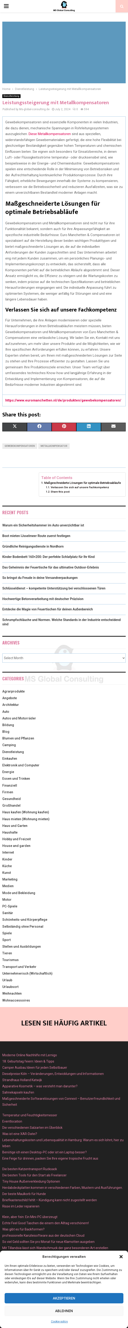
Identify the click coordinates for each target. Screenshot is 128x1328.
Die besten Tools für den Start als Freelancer (34, 1175)
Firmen (7, 792)
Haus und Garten (14, 826)
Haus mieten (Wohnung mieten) (26, 819)
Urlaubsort (10, 987)
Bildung (8, 725)
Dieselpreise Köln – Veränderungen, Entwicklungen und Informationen (53, 1074)
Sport (6, 940)
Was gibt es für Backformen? (23, 1229)
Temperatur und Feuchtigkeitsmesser (29, 1115)
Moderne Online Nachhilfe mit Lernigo (29, 1055)
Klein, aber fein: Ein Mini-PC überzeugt (29, 1217)
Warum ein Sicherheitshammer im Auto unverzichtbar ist (43, 525)
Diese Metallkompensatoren (50, 134)
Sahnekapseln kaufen (18, 1092)
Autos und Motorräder (19, 718)
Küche (7, 866)
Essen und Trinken (16, 778)
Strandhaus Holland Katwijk (22, 1080)
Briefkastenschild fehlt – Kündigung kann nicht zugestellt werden (49, 1200)
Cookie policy (59, 1321)
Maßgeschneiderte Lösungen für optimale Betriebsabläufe (82, 483)
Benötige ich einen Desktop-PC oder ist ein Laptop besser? (44, 1152)
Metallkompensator (54, 446)
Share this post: (60, 491)
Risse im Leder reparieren (20, 1206)
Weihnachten (12, 993)
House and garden (16, 846)
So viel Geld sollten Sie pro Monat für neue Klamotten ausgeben (48, 1242)
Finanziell (9, 785)
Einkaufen (9, 758)
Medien (8, 886)
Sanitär (7, 913)
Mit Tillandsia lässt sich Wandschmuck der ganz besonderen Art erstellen (55, 1248)
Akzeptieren (64, 1298)
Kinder (7, 859)
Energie (8, 772)
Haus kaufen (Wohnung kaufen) (25, 812)
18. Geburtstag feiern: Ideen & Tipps (28, 1061)
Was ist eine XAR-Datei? (19, 1134)
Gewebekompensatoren (20, 446)
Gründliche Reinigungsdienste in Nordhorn (33, 546)
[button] (121, 1256)
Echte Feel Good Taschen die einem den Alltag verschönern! (45, 1223)
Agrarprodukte (13, 691)
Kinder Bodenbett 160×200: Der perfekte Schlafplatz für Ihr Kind (48, 557)
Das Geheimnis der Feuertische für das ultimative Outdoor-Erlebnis (50, 567)
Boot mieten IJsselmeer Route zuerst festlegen (36, 536)
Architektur (10, 705)
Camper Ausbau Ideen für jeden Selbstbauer (34, 1067)
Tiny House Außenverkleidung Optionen (31, 1181)
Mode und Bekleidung (18, 893)
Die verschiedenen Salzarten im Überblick (32, 1127)
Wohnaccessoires (16, 1000)
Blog (5, 731)
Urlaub (7, 980)
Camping (9, 745)
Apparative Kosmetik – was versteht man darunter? (39, 1086)
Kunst (6, 873)
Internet (8, 852)
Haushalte (10, 832)
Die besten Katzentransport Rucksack (29, 1169)
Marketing (10, 879)
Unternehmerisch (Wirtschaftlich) (27, 973)
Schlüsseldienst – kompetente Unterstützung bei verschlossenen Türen (53, 588)
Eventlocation (12, 1121)
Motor (7, 899)
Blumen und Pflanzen (18, 738)
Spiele (7, 933)
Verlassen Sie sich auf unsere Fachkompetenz (80, 487)
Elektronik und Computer (20, 765)
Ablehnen (64, 1311)
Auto (5, 711)
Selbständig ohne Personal (22, 926)
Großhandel (11, 805)
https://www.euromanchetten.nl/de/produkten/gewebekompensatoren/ (63, 400)
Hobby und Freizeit (16, 839)
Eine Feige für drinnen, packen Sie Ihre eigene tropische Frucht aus (50, 1158)
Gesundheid (11, 799)
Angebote (9, 698)
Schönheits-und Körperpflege (24, 919)
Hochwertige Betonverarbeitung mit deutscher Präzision (42, 599)
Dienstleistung (11, 96)
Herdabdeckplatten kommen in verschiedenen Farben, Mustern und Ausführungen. (62, 1187)
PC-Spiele (9, 906)
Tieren (7, 953)
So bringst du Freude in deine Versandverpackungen (40, 578)
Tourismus (10, 960)
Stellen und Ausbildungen (21, 946)
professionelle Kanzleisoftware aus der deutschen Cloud (43, 1235)
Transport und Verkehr (19, 967)
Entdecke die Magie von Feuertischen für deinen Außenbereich (47, 609)
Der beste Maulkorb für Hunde (24, 1194)
